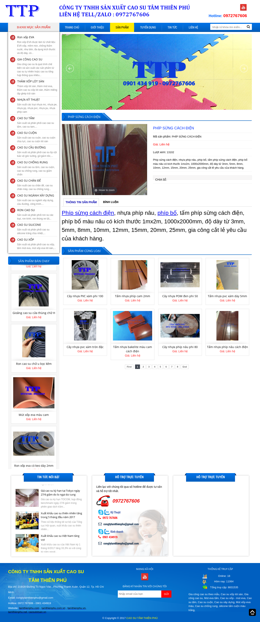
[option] (104, 159)
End (185, 367)
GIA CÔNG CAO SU (29, 59)
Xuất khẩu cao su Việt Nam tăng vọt (60, 538)
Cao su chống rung (206, 606)
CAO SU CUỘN (27, 133)
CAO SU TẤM (26, 118)
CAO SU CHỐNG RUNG (32, 162)
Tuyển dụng (148, 27)
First (129, 367)
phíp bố (167, 213)
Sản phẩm (122, 27)
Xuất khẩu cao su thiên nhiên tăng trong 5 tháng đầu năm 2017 (61, 515)
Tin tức (172, 27)
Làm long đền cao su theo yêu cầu (33, 309)
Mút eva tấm (211, 598)
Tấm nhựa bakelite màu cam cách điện (132, 349)
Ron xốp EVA (25, 37)
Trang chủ (72, 27)
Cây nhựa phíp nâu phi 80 (180, 347)
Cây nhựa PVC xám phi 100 (85, 296)
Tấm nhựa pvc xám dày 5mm (227, 296)
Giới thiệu (97, 27)
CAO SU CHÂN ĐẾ (29, 180)
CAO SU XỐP (25, 239)
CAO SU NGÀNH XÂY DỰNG (35, 195)
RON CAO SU (26, 210)
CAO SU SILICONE (29, 225)
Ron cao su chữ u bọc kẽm (34, 413)
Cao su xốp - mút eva (232, 598)
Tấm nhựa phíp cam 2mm (132, 296)
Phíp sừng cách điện (88, 213)
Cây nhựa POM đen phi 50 (180, 296)
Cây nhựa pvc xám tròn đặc (85, 347)
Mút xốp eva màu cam (34, 464)
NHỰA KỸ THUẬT (28, 99)
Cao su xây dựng (224, 602)
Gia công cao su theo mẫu (203, 594)
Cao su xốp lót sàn (232, 594)
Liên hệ (193, 27)
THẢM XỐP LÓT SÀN (30, 81)
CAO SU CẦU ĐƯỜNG (31, 147)
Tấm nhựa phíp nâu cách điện (227, 347)
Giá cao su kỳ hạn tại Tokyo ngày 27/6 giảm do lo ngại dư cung (60, 493)
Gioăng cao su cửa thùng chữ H (34, 362)
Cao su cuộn (205, 602)
